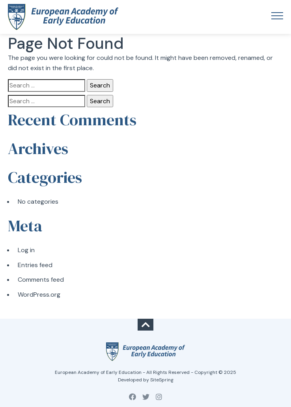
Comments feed (41, 279)
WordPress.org (39, 294)
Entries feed (35, 265)
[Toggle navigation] (277, 17)
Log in (26, 250)
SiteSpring (161, 380)
